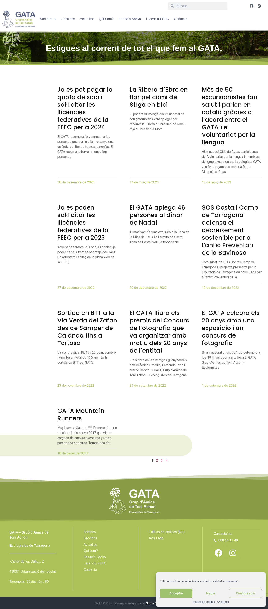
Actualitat (87, 19)
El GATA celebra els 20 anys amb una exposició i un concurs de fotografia (231, 328)
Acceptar (176, 593)
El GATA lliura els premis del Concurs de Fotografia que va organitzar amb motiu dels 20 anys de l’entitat (159, 332)
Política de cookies (204, 601)
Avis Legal (223, 601)
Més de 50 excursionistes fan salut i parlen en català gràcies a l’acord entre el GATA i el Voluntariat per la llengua (229, 116)
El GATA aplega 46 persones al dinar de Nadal (157, 215)
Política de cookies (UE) (167, 532)
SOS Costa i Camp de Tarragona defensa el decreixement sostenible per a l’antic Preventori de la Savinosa (230, 230)
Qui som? (91, 551)
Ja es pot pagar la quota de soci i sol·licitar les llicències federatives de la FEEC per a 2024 (85, 108)
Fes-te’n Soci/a (130, 19)
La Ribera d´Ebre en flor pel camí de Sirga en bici (159, 97)
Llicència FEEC (157, 19)
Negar (210, 593)
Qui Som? (106, 19)
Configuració (245, 593)
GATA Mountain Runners (81, 414)
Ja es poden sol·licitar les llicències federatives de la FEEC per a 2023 (83, 222)
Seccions (68, 19)
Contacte (180, 19)
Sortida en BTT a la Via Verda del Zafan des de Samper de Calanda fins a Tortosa (87, 328)
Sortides (48, 19)
